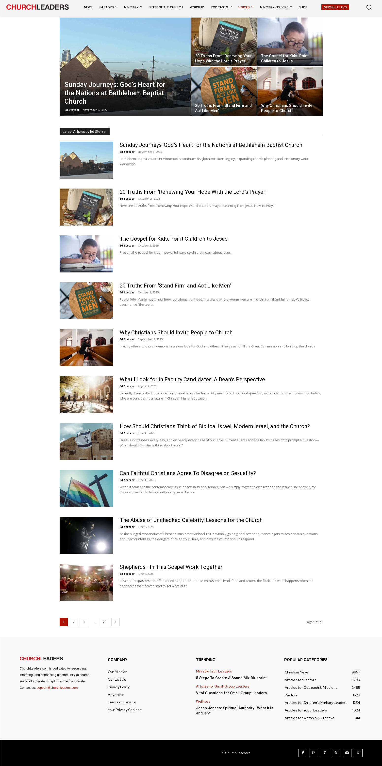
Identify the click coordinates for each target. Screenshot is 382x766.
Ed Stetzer (72, 110)
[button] (369, 7)
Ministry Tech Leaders (214, 671)
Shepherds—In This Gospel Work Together (171, 567)
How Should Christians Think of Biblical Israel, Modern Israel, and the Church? (215, 426)
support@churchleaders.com (57, 687)
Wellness (203, 701)
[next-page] (115, 622)
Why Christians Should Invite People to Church (176, 332)
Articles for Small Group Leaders (222, 686)
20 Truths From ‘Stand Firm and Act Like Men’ (175, 286)
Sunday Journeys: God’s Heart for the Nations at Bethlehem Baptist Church (211, 145)
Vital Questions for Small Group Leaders (231, 693)
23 (104, 622)
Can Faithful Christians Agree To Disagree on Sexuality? (188, 473)
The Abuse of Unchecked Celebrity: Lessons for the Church (191, 520)
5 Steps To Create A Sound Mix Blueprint (231, 678)
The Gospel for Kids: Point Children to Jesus (174, 239)
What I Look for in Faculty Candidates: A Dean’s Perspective (192, 379)
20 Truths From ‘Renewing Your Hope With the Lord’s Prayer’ (193, 192)
